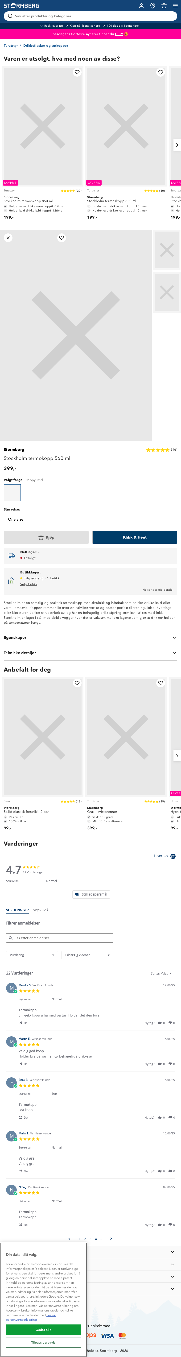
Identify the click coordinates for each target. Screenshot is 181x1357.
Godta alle (43, 1330)
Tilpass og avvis (43, 1342)
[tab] (91, 894)
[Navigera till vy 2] (167, 292)
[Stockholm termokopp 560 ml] (12, 492)
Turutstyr (11, 46)
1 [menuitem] (80, 1239)
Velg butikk (28, 584)
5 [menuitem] (101, 1239)
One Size (15, 519)
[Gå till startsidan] (21, 6)
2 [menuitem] (85, 1239)
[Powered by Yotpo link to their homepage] (165, 857)
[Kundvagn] (164, 5)
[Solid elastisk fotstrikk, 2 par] (42, 756)
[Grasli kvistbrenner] (126, 756)
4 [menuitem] (96, 1239)
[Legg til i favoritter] (77, 72)
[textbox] (174, 975)
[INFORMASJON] (90, 1252)
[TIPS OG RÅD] (90, 1276)
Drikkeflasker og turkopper (45, 46)
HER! (119, 34)
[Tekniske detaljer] (90, 653)
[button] (26, 1023)
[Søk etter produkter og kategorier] (91, 16)
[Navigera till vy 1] (167, 250)
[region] (43, 1299)
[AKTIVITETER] (90, 1289)
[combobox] (32, 955)
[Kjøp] (46, 537)
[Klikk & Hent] (134, 537)
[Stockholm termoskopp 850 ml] (42, 145)
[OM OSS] (90, 1264)
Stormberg (14, 449)
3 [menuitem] (90, 1239)
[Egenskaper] (90, 637)
